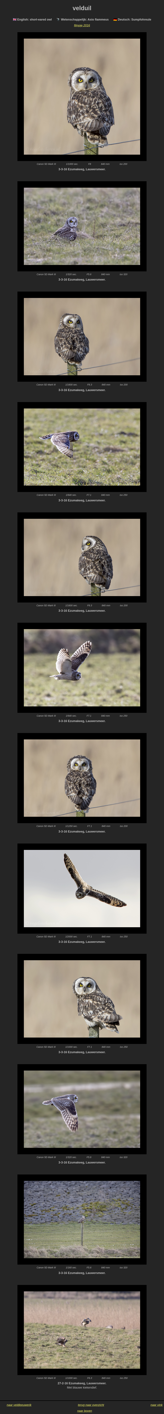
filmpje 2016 (82, 25)
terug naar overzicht (91, 1405)
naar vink (157, 1405)
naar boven (84, 1411)
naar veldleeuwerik (19, 1405)
